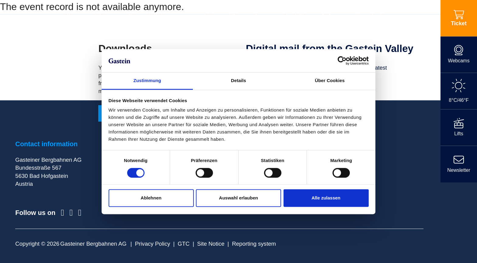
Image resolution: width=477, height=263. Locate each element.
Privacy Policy (152, 244)
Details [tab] (238, 80)
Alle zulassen (326, 198)
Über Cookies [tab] (330, 80)
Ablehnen (151, 198)
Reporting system (254, 244)
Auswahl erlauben (238, 198)
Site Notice (211, 244)
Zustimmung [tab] (147, 80)
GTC (184, 244)
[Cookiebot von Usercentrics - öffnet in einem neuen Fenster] (342, 60)
